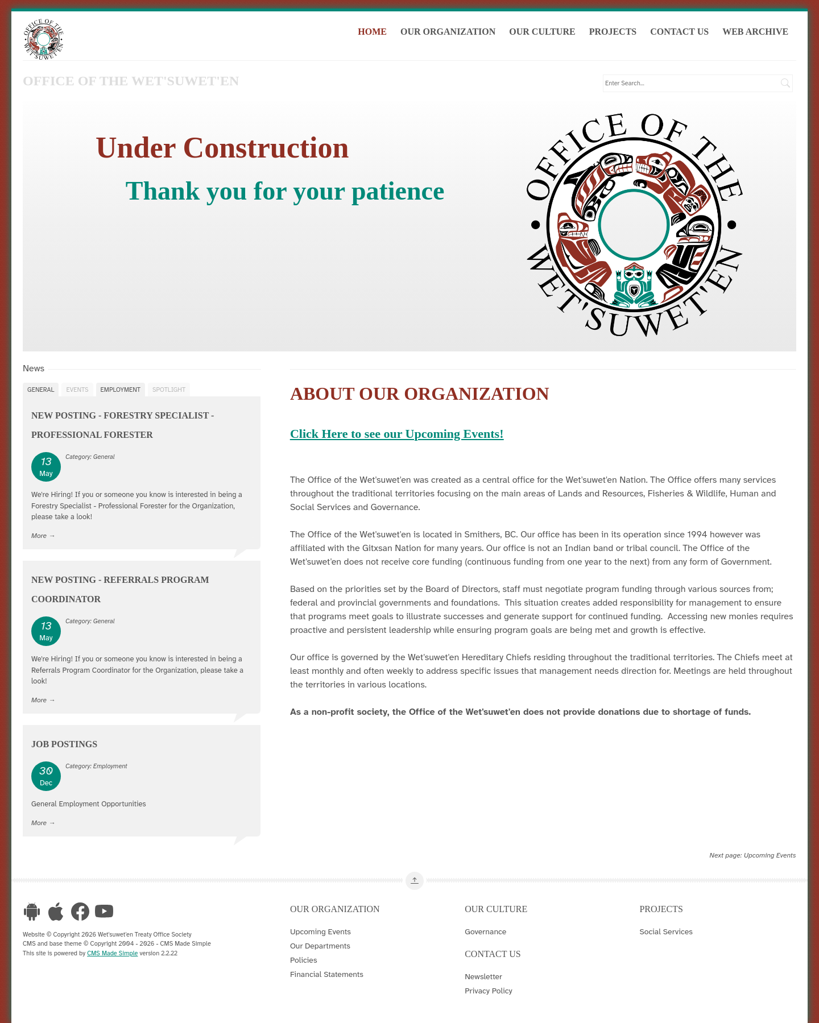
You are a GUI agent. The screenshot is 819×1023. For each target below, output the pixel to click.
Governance (485, 931)
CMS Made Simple (112, 952)
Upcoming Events (770, 854)
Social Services (665, 931)
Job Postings (64, 743)
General (40, 389)
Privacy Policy (488, 990)
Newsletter (483, 976)
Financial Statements (326, 973)
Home (376, 33)
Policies (303, 959)
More (39, 534)
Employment (120, 389)
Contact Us (683, 33)
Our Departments (320, 945)
